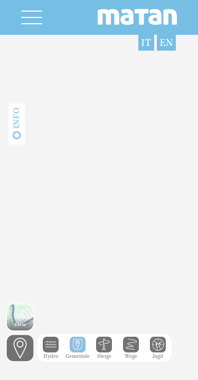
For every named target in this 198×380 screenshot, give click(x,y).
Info (16, 118)
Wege (131, 353)
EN (166, 43)
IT (146, 43)
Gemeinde (77, 353)
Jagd (158, 353)
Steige (104, 353)
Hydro (51, 353)
